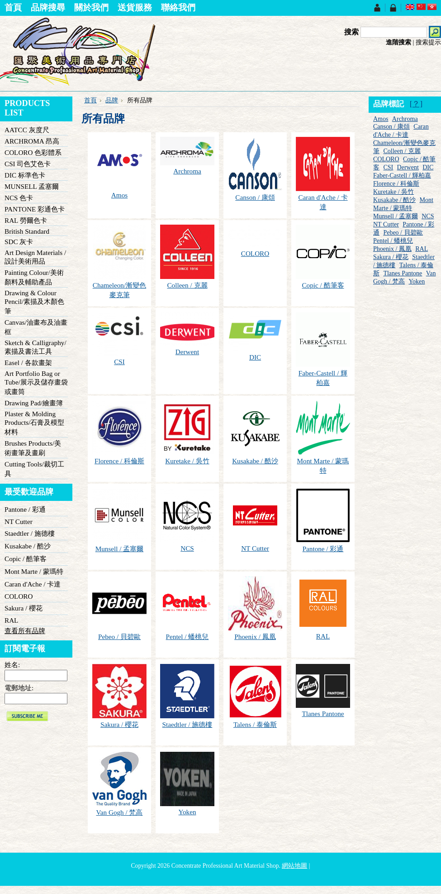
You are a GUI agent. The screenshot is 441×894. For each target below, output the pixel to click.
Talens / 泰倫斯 (255, 724)
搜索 (351, 32)
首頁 (90, 100)
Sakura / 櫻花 (24, 608)
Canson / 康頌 (255, 197)
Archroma (187, 171)
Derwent (187, 352)
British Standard (27, 231)
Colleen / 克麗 (187, 285)
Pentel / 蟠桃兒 (187, 636)
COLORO (19, 596)
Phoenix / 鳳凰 (255, 636)
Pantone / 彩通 (25, 509)
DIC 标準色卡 (25, 175)
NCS (187, 548)
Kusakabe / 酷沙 (28, 546)
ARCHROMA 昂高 (32, 141)
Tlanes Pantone (323, 713)
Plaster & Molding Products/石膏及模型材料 (34, 423)
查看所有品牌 (25, 630)
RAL (11, 620)
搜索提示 (428, 42)
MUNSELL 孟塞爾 (32, 186)
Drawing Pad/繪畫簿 (34, 403)
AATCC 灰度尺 (27, 130)
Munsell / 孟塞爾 (119, 549)
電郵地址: (19, 688)
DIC (255, 357)
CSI (119, 361)
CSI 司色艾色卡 (28, 164)
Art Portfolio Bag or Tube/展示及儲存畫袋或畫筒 (36, 382)
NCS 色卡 (19, 198)
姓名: (12, 664)
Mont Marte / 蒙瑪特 (34, 571)
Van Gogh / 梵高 (119, 812)
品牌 (111, 100)
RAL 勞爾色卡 (26, 220)
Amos (119, 195)
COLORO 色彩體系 (33, 152)
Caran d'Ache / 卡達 (33, 584)
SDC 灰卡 (19, 241)
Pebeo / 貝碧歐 (119, 636)
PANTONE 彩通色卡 (35, 209)
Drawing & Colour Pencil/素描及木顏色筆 (34, 302)
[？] (416, 104)
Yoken (187, 812)
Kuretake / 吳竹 (187, 461)
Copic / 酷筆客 (26, 558)
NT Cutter (19, 521)
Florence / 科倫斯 (119, 461)
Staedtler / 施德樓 (30, 533)
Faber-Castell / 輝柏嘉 (402, 175)
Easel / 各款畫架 (28, 362)
